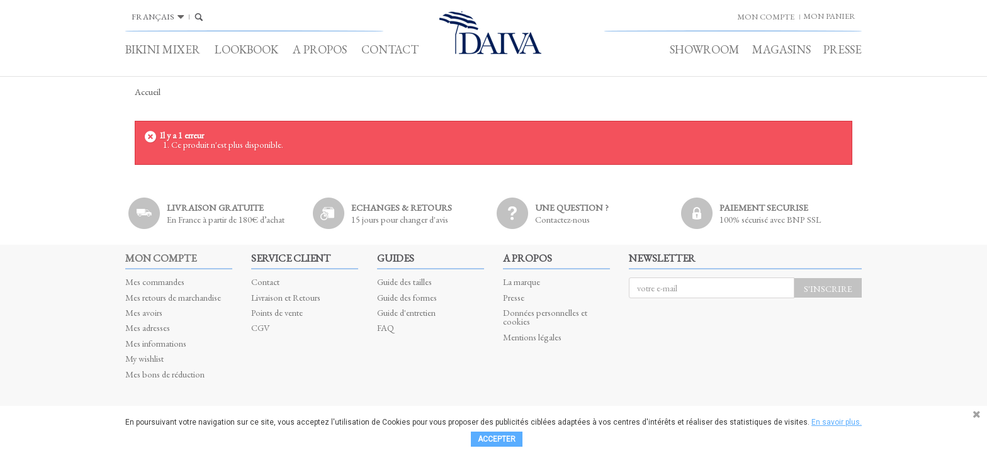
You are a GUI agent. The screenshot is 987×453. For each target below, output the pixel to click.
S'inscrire (828, 288)
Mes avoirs (143, 312)
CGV (260, 327)
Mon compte (160, 258)
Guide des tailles (404, 282)
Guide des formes (407, 297)
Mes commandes (154, 282)
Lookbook (246, 49)
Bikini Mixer (162, 49)
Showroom (705, 49)
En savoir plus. (836, 422)
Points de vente (277, 312)
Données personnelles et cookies (545, 316)
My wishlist (144, 358)
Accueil (148, 91)
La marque (521, 282)
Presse (842, 49)
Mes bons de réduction (165, 374)
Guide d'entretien (406, 312)
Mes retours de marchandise (173, 297)
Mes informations (155, 343)
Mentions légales (532, 337)
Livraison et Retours (285, 297)
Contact (390, 49)
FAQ (385, 327)
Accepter (497, 439)
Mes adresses (147, 327)
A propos (320, 49)
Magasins (781, 49)
